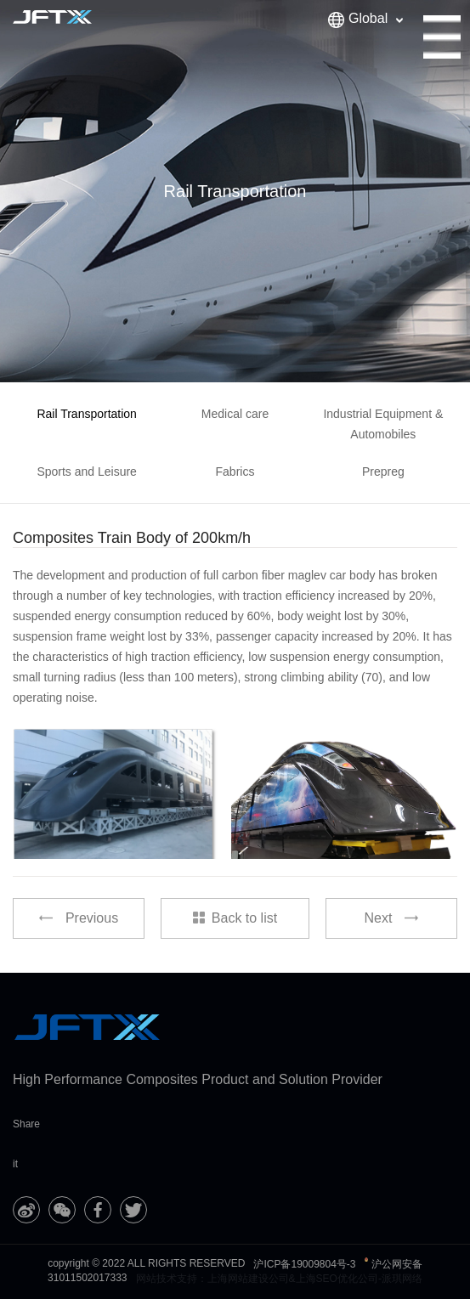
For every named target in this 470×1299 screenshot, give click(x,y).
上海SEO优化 (327, 1279)
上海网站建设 (238, 1279)
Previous (78, 918)
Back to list (235, 918)
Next (392, 918)
